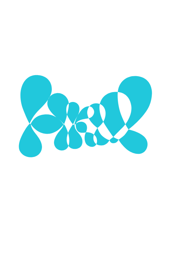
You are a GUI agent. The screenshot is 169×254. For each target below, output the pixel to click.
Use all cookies (84, 198)
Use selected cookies (84, 170)
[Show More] (147, 110)
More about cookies (84, 222)
